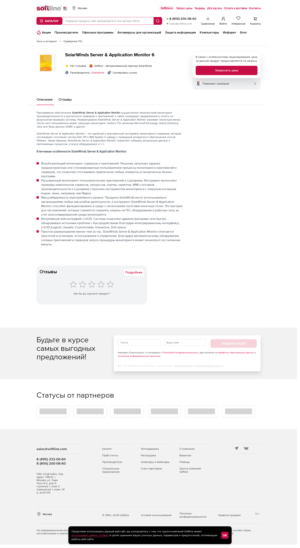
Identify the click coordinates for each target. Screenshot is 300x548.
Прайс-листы (110, 455)
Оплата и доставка (235, 8)
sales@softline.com (180, 23)
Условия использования (156, 515)
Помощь (184, 461)
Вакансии (185, 455)
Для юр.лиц (214, 8)
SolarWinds (98, 72)
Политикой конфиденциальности (180, 352)
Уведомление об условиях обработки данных (199, 365)
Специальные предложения (111, 470)
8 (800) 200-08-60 (182, 19)
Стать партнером (151, 468)
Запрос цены (184, 8)
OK (225, 535)
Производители (112, 461)
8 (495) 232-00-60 (51, 459)
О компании (187, 448)
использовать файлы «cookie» (90, 535)
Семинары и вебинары (155, 461)
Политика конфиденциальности (193, 515)
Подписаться (233, 343)
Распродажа (148, 455)
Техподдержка (150, 448)
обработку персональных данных (236, 352)
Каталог (107, 448)
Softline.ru (167, 8)
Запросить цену (226, 70)
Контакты (255, 8)
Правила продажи (229, 515)
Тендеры (199, 8)
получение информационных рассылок (139, 356)
